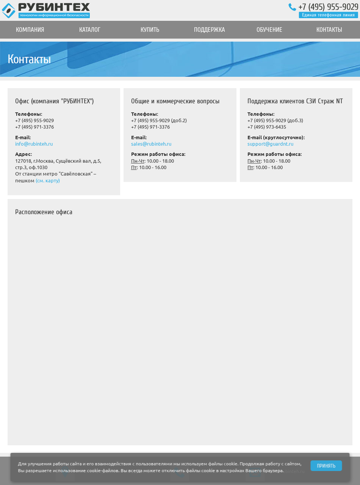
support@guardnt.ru (270, 143)
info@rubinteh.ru (34, 143)
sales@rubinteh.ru (151, 143)
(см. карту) (48, 180)
